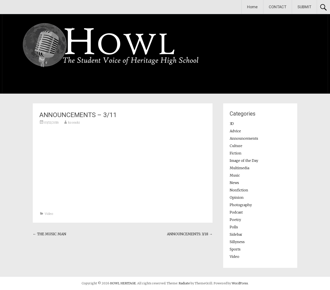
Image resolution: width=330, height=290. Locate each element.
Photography (241, 205)
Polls (234, 227)
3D (232, 123)
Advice (235, 131)
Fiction (235, 153)
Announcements (244, 138)
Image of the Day (244, 160)
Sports (235, 249)
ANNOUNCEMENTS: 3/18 (190, 234)
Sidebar (236, 234)
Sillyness (237, 242)
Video (49, 214)
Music (235, 175)
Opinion (237, 197)
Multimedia (239, 168)
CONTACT (277, 7)
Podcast (236, 212)
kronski (74, 122)
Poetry (235, 219)
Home (252, 7)
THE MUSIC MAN (49, 234)
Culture (236, 146)
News (234, 183)
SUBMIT (304, 7)
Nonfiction (239, 190)
